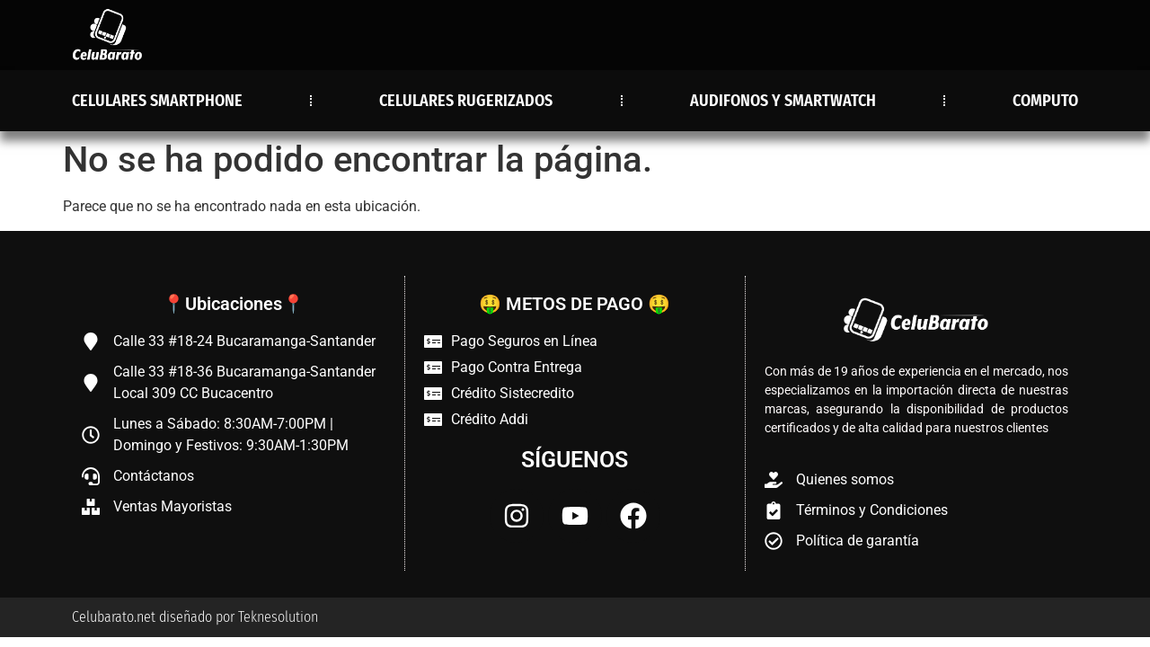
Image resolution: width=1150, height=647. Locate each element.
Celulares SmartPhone (157, 101)
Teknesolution (278, 616)
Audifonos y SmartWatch (783, 101)
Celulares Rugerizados (466, 101)
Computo (1045, 101)
